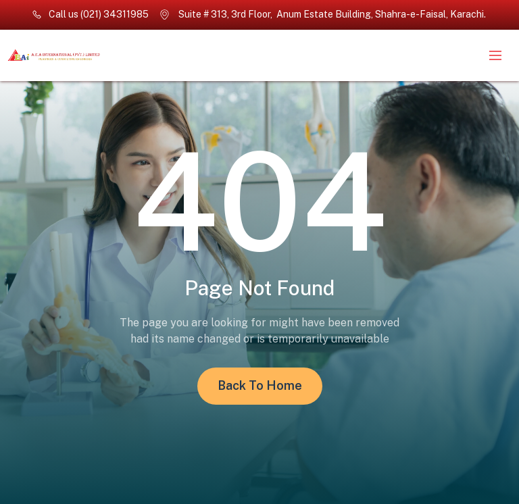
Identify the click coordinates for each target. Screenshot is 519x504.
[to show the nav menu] (495, 55)
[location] (323, 15)
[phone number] (90, 15)
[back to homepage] (108, 56)
